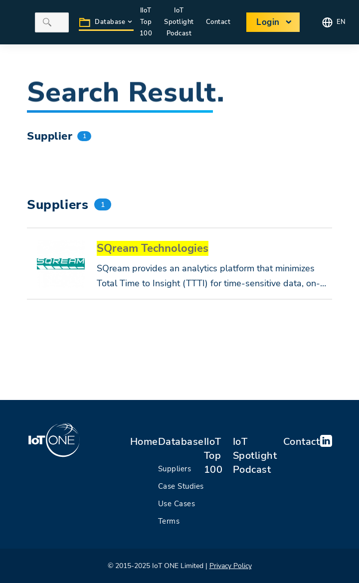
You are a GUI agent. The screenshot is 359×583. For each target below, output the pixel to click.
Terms (169, 521)
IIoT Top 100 (213, 455)
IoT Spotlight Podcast (179, 22)
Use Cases (176, 504)
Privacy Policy (230, 566)
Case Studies (181, 486)
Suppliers (174, 469)
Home (144, 441)
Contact (301, 441)
